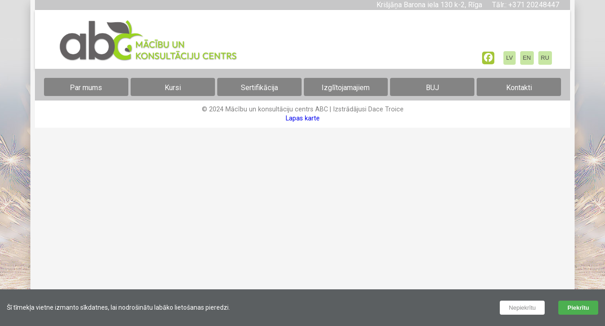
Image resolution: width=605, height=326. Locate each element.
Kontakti (519, 87)
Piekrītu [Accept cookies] (578, 307)
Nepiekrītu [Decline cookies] (522, 307)
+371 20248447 (533, 4)
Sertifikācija (259, 87)
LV (509, 57)
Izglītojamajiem (346, 87)
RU (545, 57)
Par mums (86, 87)
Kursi (173, 87)
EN (527, 57)
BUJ (432, 87)
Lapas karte (303, 118)
